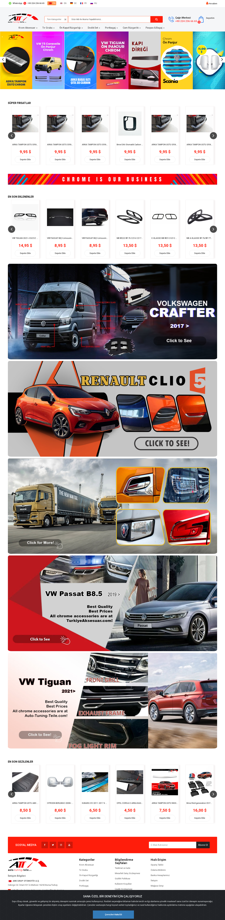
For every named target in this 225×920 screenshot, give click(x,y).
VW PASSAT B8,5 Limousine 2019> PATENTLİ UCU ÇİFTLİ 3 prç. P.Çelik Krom (95, 238)
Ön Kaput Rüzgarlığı (88, 875)
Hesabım (213, 3)
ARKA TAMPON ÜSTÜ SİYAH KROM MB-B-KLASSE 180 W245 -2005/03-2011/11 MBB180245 (60, 145)
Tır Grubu (83, 870)
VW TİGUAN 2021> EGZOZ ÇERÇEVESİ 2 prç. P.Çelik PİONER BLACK (25, 238)
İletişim (154, 880)
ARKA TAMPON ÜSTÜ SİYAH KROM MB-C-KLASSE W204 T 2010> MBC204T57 (165, 145)
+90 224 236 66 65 (186, 21)
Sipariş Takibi (157, 865)
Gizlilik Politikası (122, 878)
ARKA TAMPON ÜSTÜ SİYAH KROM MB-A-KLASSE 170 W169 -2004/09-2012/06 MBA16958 (25, 145)
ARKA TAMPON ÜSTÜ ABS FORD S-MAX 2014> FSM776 (25, 803)
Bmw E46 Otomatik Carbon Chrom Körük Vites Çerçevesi (130, 145)
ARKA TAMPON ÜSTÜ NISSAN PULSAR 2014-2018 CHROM (165, 803)
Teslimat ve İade (122, 868)
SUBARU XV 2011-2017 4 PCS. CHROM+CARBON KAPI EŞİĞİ (95, 803)
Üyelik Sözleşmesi (123, 889)
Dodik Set (84, 880)
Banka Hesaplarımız (160, 875)
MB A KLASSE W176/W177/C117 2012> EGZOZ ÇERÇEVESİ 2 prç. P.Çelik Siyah (200, 238)
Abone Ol (203, 845)
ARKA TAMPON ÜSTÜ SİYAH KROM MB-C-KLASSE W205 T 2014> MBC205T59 (200, 145)
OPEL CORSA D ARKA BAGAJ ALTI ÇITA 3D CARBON (130, 803)
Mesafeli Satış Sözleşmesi (127, 873)
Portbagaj (83, 886)
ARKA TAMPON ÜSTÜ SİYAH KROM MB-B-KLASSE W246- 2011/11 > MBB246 (95, 145)
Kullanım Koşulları (123, 884)
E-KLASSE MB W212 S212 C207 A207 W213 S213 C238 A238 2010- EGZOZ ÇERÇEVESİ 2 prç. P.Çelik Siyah (165, 238)
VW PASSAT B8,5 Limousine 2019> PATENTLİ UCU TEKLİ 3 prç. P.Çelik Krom (60, 238)
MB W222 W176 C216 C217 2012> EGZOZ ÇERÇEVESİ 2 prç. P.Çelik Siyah (130, 238)
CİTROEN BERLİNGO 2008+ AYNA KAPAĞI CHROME (60, 803)
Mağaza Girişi (157, 886)
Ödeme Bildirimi (158, 870)
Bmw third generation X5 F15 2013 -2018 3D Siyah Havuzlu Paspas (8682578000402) (200, 803)
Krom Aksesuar (86, 865)
